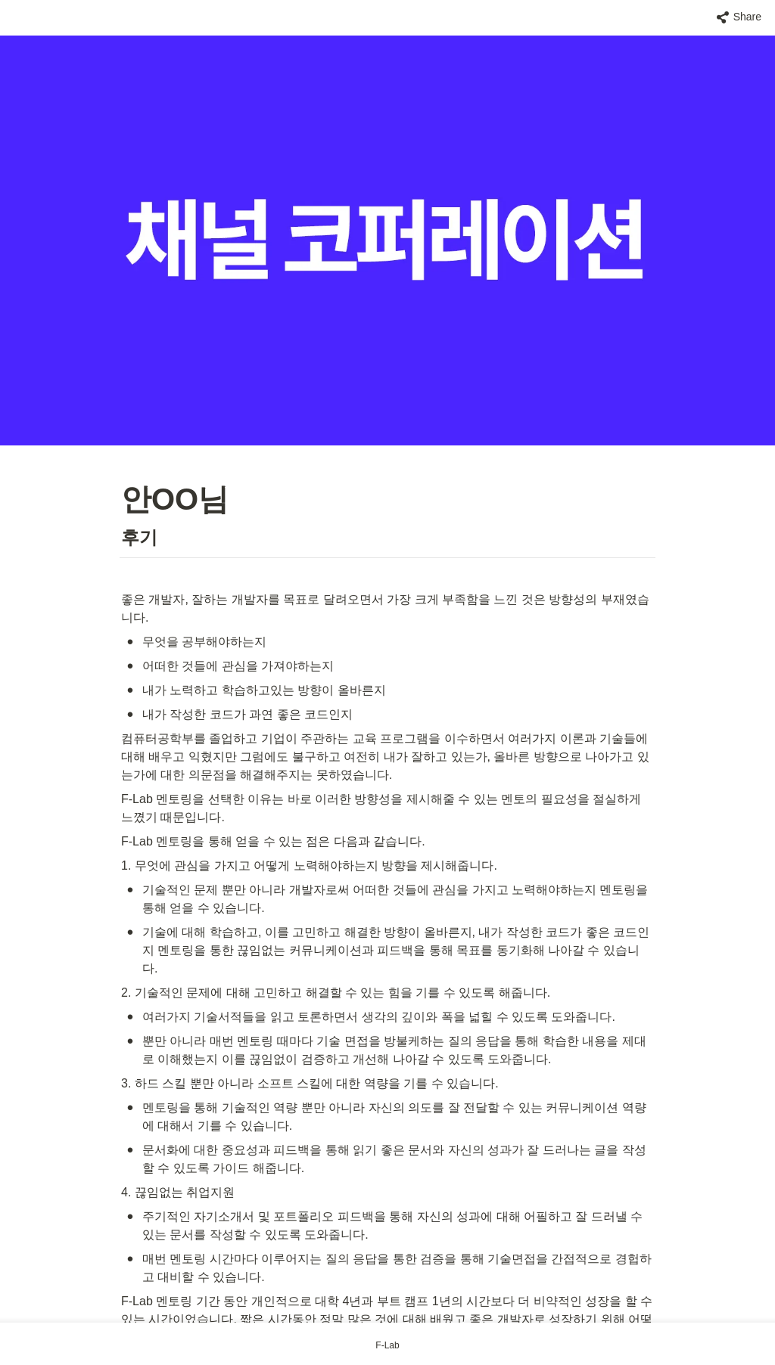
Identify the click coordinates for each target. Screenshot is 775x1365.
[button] (739, 17)
